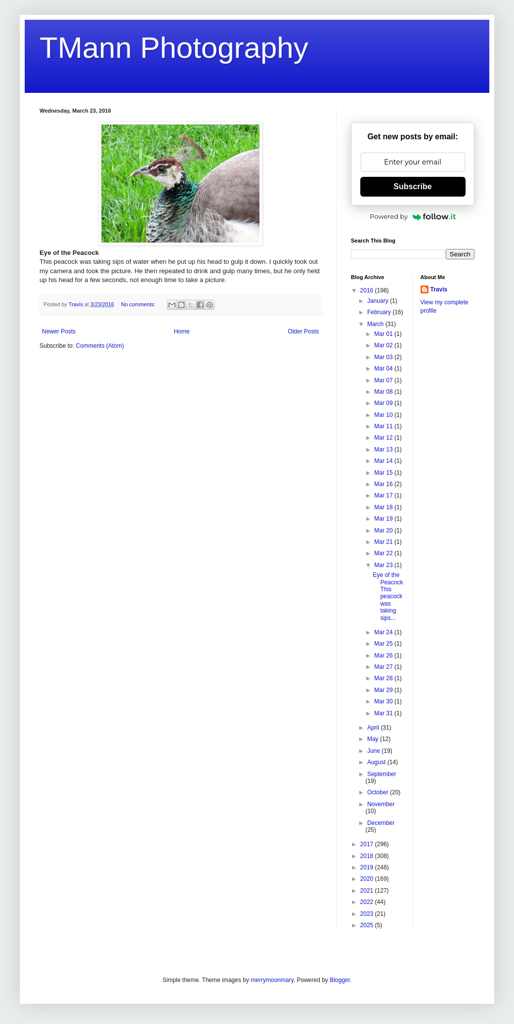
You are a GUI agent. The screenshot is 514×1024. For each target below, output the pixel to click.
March (376, 324)
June (374, 750)
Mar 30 (384, 701)
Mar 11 (384, 426)
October (378, 792)
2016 (367, 290)
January (378, 300)
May (373, 739)
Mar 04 (384, 368)
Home (182, 331)
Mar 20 (384, 530)
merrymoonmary (272, 980)
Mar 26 (384, 655)
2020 (367, 878)
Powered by (413, 216)
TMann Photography (174, 47)
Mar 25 (384, 643)
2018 (367, 856)
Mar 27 (384, 666)
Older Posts (303, 331)
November (380, 804)
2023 (367, 913)
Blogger (340, 980)
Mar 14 (384, 460)
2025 (367, 925)
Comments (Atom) (100, 345)
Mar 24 (384, 632)
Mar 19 (384, 518)
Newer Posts (59, 331)
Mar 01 (384, 333)
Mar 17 (384, 495)
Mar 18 (384, 507)
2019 (367, 867)
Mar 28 (384, 678)
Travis (439, 289)
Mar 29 (384, 690)
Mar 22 (384, 553)
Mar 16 (384, 484)
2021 (367, 890)
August (377, 762)
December (380, 822)
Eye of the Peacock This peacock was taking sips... (388, 596)
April (374, 727)
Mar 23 (384, 565)
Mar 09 (384, 403)
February (379, 312)
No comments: (139, 304)
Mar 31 (384, 713)
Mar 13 (384, 449)
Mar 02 (384, 345)
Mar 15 (384, 472)
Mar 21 (384, 541)
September (381, 774)
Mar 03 (384, 357)
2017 (367, 844)
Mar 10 (384, 414)
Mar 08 (384, 391)
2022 (367, 902)
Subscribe (412, 186)
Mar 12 (384, 437)
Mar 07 (384, 380)
